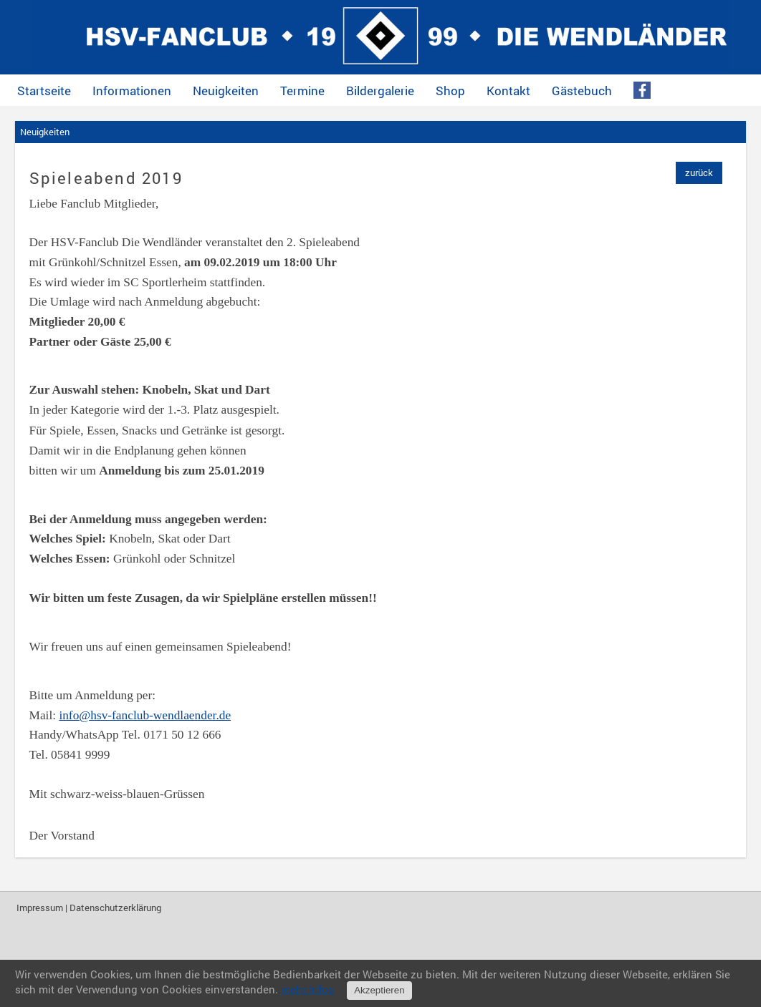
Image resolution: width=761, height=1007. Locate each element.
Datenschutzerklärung (115, 907)
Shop (450, 90)
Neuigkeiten (226, 90)
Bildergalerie (380, 90)
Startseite (44, 90)
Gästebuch (582, 90)
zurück (699, 172)
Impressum (39, 907)
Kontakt (508, 90)
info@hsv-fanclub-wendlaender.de (145, 715)
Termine (302, 90)
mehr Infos (307, 989)
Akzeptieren (379, 990)
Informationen (131, 90)
